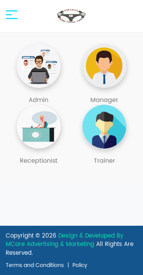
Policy (79, 265)
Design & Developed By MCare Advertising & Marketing (64, 240)
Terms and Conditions (35, 265)
